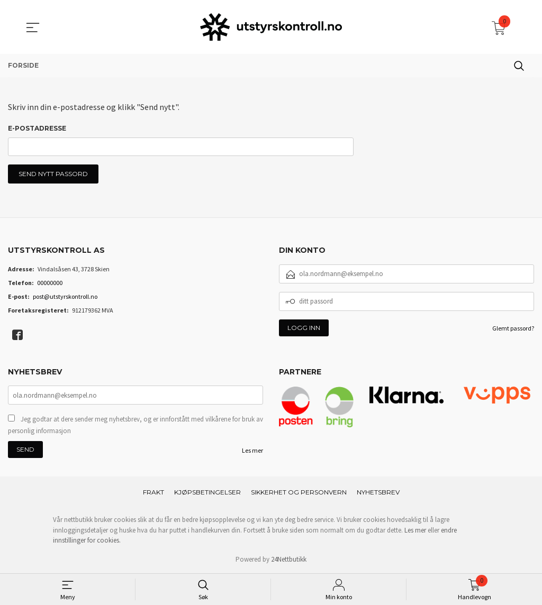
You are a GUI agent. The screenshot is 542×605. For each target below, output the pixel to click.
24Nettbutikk (288, 559)
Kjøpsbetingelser (207, 493)
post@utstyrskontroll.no (65, 297)
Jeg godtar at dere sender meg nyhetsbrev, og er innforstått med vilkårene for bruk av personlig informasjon (135, 425)
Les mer (252, 451)
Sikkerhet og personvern (299, 493)
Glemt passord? (513, 329)
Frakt (153, 493)
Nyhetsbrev (378, 493)
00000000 (49, 283)
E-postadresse (37, 128)
